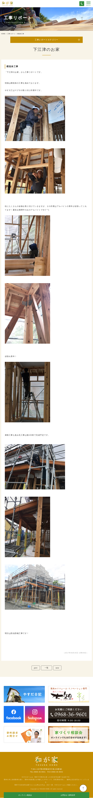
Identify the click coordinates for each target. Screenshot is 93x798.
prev (35, 668)
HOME (3, 33)
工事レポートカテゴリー (46, 40)
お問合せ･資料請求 (68, 795)
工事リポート (11, 33)
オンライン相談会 (25, 795)
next (57, 668)
